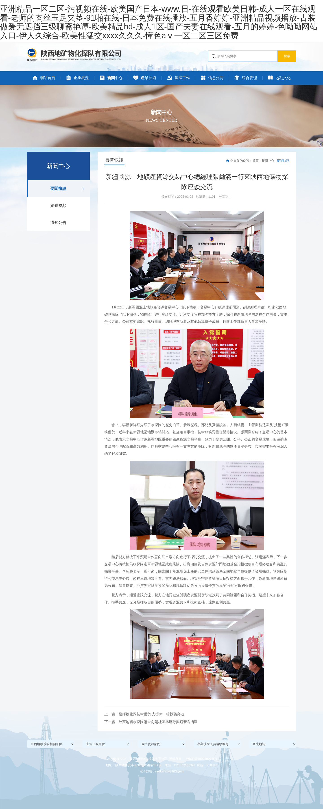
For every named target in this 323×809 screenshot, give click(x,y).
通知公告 (58, 222)
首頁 (255, 161)
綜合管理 (245, 77)
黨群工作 (178, 77)
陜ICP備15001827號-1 (201, 759)
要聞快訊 (58, 188)
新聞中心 (111, 77)
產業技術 (144, 77)
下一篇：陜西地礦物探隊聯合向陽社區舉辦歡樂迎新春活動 (151, 722)
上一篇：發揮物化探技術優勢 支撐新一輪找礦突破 (144, 714)
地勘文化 (279, 77)
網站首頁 (43, 77)
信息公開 (212, 77)
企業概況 (77, 77)
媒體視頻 (58, 205)
